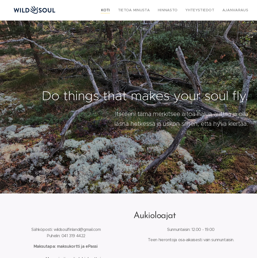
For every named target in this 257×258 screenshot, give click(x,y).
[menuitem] (116, 10)
